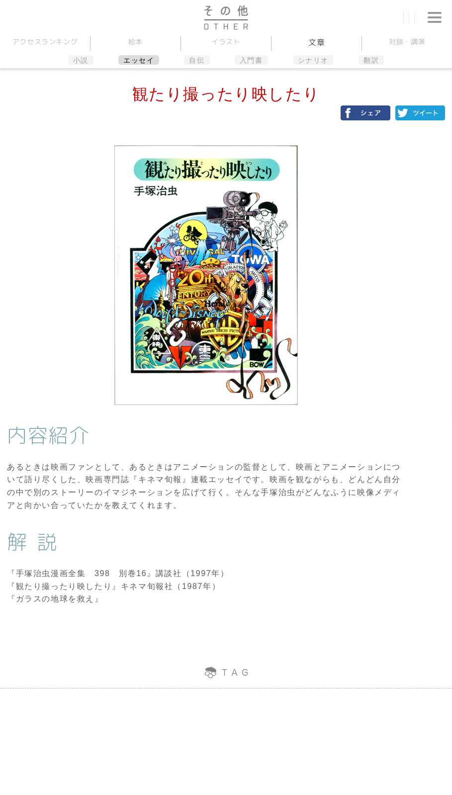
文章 (316, 42)
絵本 (135, 41)
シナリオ (313, 60)
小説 (81, 60)
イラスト (226, 41)
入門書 (251, 60)
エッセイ (138, 60)
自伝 (196, 60)
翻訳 (371, 60)
